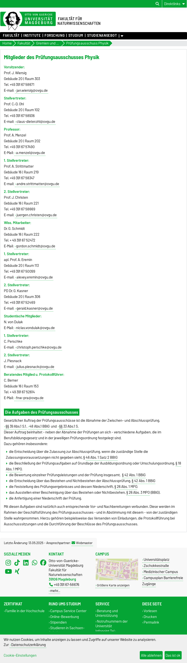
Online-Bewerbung (64, 616)
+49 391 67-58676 (64, 585)
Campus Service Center (68, 611)
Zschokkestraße (156, 566)
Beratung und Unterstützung (106, 613)
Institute (32, 35)
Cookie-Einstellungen (20, 655)
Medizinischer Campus (161, 572)
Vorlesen (150, 611)
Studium (75, 35)
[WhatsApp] (34, 562)
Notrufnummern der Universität (111, 623)
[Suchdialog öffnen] (157, 4)
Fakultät (11, 35)
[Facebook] (43, 562)
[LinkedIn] (25, 562)
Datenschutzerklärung (28, 645)
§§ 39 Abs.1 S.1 (16, 426)
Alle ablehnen (151, 655)
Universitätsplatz (156, 559)
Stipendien (58, 622)
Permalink (151, 622)
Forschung (55, 35)
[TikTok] (17, 562)
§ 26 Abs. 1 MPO (125, 487)
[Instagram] (8, 562)
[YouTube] (8, 571)
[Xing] (17, 571)
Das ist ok (173, 655)
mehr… (55, 591)
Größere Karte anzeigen (113, 585)
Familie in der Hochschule (25, 611)
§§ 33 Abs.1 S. (69, 426)
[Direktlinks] (174, 4)
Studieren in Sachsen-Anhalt (66, 630)
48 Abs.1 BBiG (39, 426)
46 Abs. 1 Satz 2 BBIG (102, 457)
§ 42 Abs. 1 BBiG (134, 475)
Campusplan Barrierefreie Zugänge (162, 581)
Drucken (150, 616)
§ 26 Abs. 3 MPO (138, 492)
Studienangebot (102, 35)
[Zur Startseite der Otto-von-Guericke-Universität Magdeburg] (28, 21)
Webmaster (82, 543)
